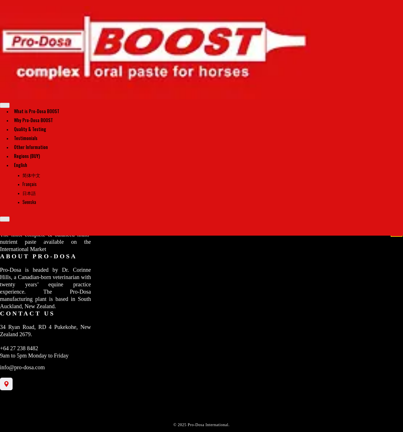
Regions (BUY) (27, 156)
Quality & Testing (30, 129)
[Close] (5, 219)
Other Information (31, 147)
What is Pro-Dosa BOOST (36, 111)
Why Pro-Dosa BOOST (33, 120)
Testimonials (26, 138)
